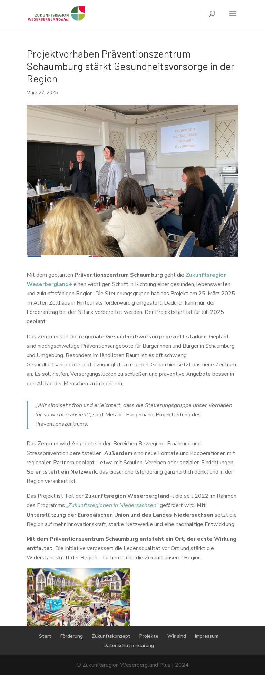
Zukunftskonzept (111, 636)
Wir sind (176, 636)
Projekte (148, 636)
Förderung (71, 636)
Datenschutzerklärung (129, 645)
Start (45, 636)
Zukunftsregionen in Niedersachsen (112, 505)
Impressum (206, 636)
